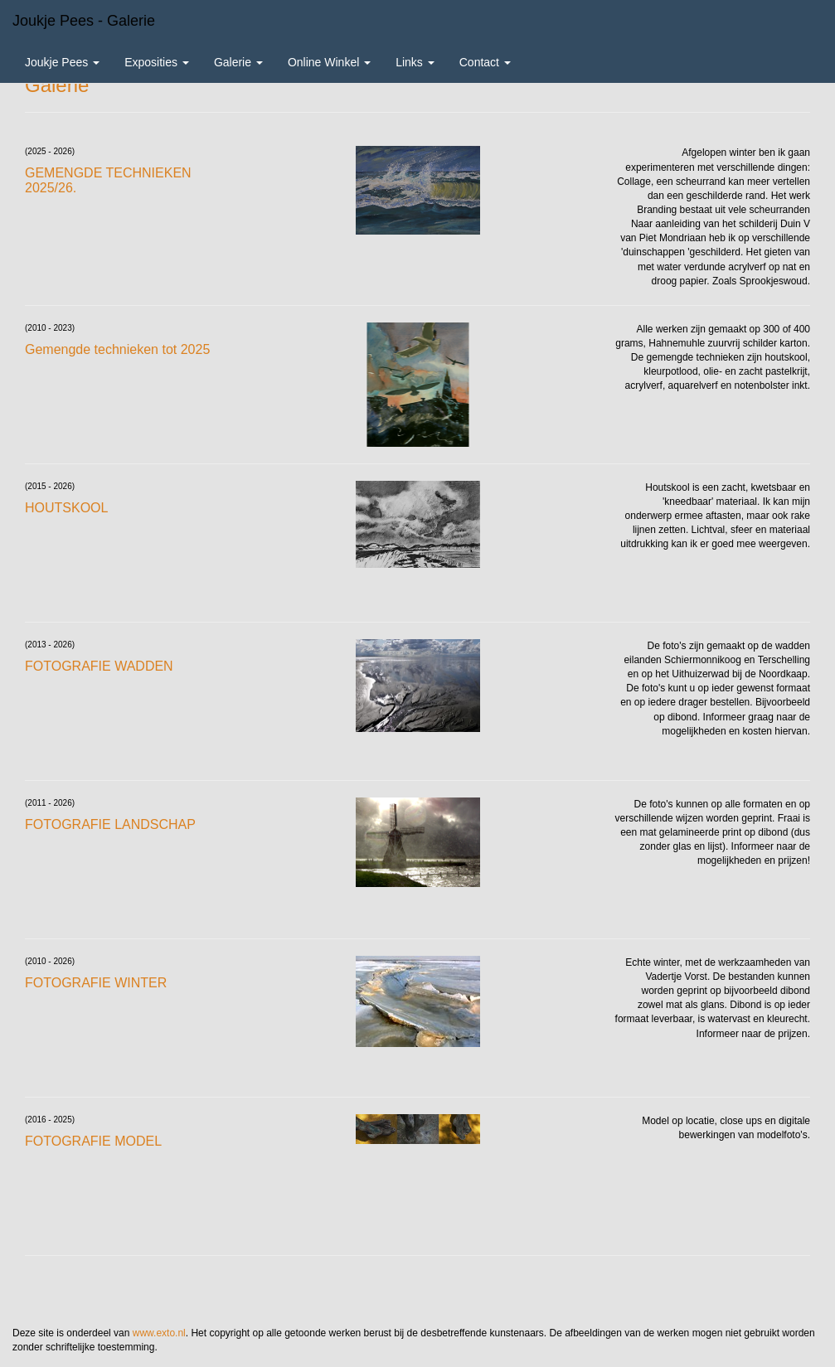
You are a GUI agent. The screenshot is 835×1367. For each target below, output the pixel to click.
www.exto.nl (159, 1333)
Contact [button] (485, 62)
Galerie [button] (238, 62)
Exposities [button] (156, 62)
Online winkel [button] (329, 62)
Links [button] (415, 62)
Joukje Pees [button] (62, 62)
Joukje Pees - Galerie (83, 20)
